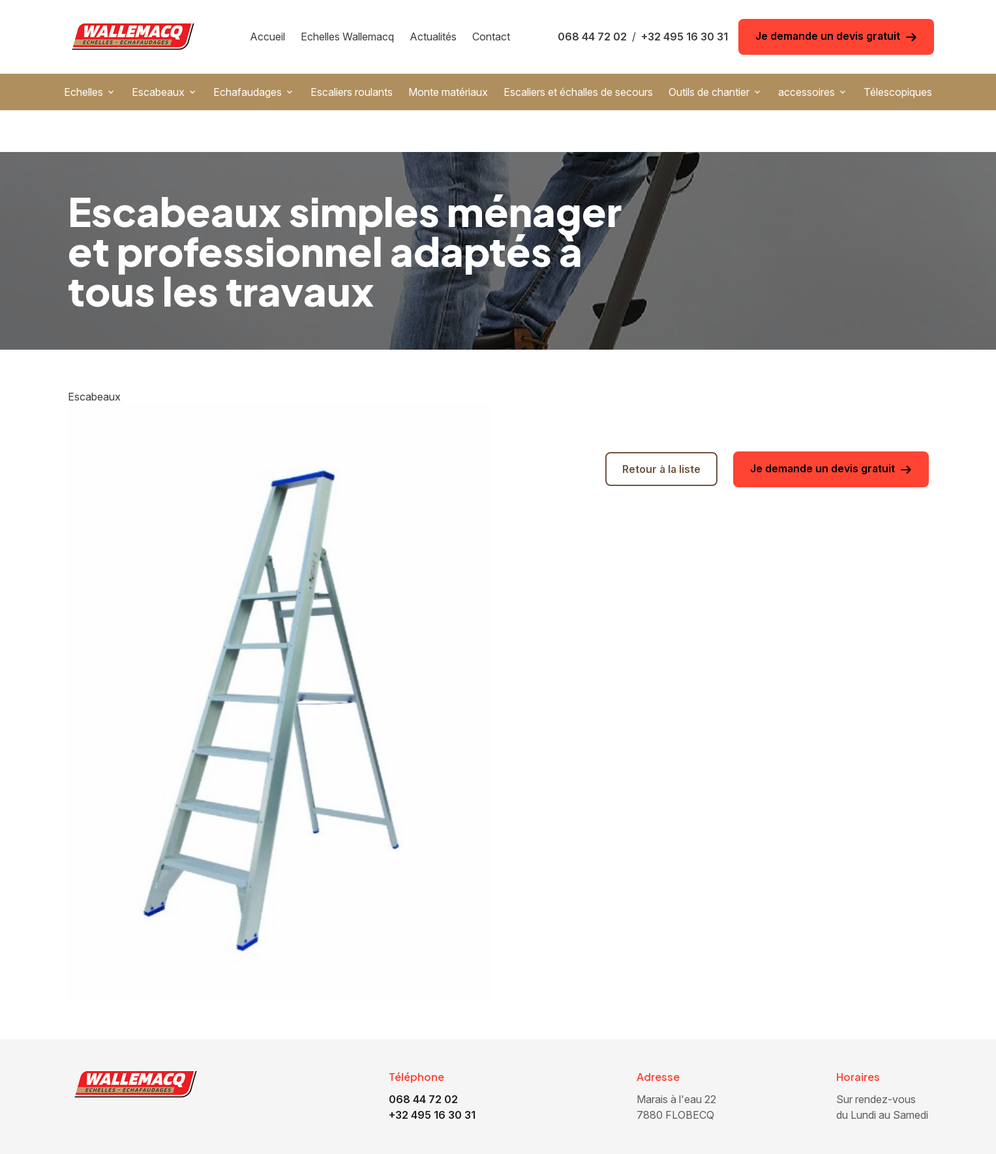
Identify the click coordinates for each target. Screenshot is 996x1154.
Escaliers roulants (351, 92)
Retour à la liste (661, 427)
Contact (491, 36)
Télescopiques (898, 92)
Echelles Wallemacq (347, 36)
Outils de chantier (709, 92)
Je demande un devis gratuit (836, 36)
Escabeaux (158, 92)
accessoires (806, 92)
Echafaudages (247, 92)
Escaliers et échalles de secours (578, 92)
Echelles (83, 92)
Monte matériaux (448, 92)
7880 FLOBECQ (678, 1065)
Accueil (267, 36)
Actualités (433, 36)
